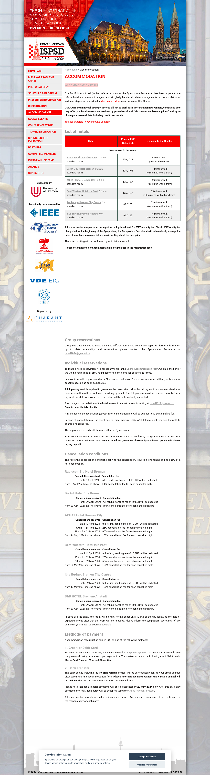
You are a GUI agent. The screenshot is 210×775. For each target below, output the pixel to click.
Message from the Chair (41, 79)
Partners (34, 147)
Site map (163, 771)
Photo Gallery (38, 87)
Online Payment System (132, 652)
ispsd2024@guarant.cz (77, 353)
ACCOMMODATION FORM (83, 85)
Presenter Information (44, 99)
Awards (33, 166)
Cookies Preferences (147, 765)
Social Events (38, 118)
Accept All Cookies (147, 756)
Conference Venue (40, 125)
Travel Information (42, 131)
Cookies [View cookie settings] (177, 771)
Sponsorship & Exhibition (38, 139)
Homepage (35, 71)
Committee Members (42, 153)
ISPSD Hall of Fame (41, 160)
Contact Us (36, 173)
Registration (37, 106)
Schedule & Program (42, 93)
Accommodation (39, 112)
